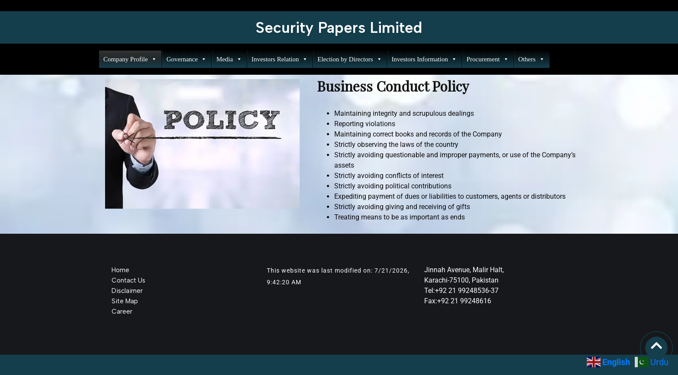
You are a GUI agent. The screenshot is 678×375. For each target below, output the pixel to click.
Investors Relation (280, 59)
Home (120, 270)
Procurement (488, 59)
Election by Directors (349, 59)
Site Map (125, 301)
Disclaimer (127, 291)
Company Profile (130, 59)
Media (229, 59)
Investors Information (424, 59)
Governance (186, 59)
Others (531, 59)
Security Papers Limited (339, 28)
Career (122, 311)
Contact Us (128, 280)
